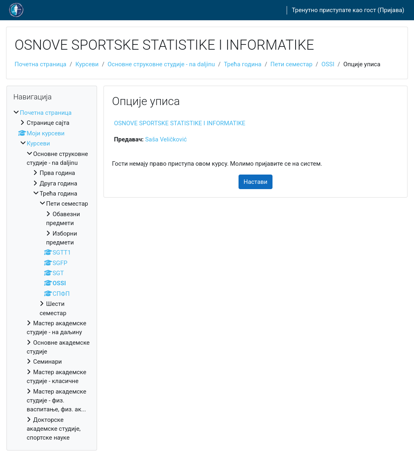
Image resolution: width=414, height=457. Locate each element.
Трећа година (243, 64)
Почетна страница (40, 64)
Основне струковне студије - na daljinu (161, 64)
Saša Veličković (166, 139)
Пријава (391, 10)
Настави (256, 181)
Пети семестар (291, 64)
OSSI (327, 64)
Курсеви (87, 64)
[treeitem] (51, 275)
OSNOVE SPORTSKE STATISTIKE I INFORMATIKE (179, 123)
